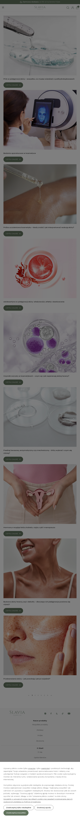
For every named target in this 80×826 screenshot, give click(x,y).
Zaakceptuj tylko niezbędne (18, 808)
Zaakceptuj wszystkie (16, 813)
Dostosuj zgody (44, 808)
